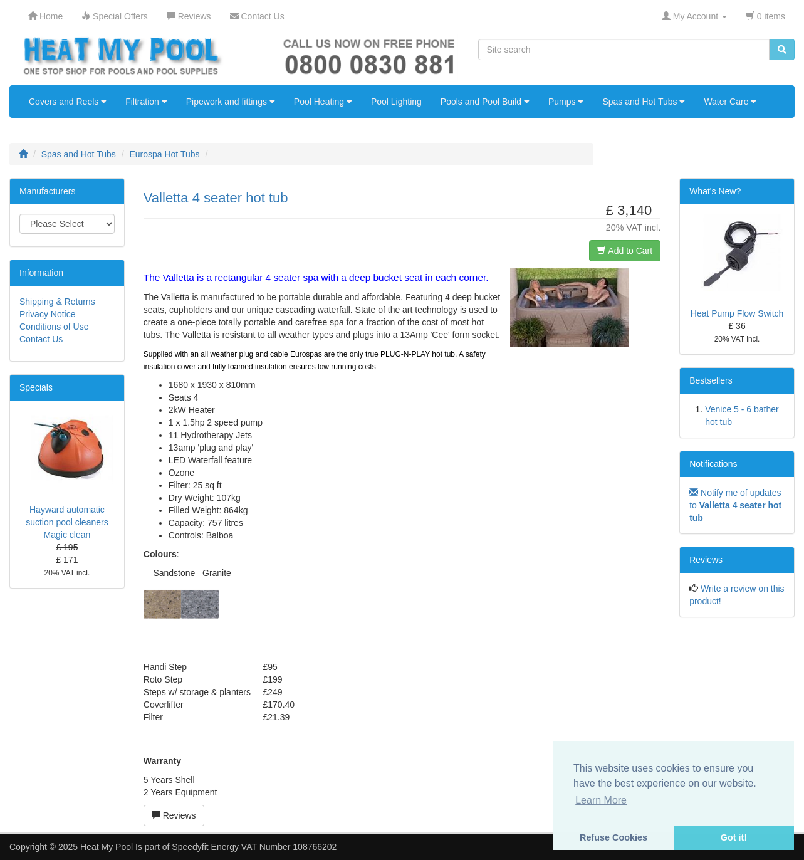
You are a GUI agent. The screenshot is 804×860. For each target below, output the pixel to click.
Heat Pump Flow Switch (737, 313)
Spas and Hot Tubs (643, 102)
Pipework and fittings (230, 102)
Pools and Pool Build (485, 102)
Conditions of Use (54, 327)
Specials (36, 387)
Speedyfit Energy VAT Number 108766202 (254, 847)
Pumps (565, 102)
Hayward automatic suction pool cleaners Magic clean (67, 522)
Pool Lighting (396, 102)
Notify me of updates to (735, 505)
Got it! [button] (734, 837)
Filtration (146, 102)
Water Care (730, 102)
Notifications (713, 464)
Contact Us (41, 339)
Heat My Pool (106, 847)
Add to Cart (624, 251)
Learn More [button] (601, 800)
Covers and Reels (68, 102)
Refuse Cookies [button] (613, 837)
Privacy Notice (47, 314)
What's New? (715, 191)
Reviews (174, 815)
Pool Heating (323, 102)
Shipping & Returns (57, 301)
